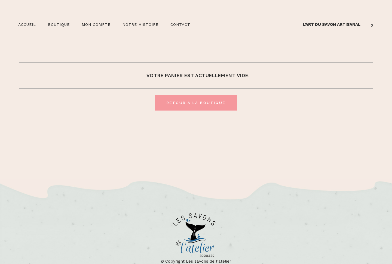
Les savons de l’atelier (208, 261)
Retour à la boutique (196, 103)
